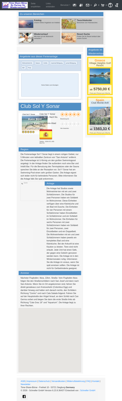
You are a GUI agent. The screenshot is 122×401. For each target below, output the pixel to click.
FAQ (89, 381)
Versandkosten (58, 381)
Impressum (32, 381)
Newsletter (25, 384)
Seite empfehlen (35, 5)
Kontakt (95, 381)
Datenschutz (44, 381)
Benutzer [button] (64, 5)
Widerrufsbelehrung (76, 381)
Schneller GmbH (87, 390)
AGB (23, 381)
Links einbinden (50, 5)
